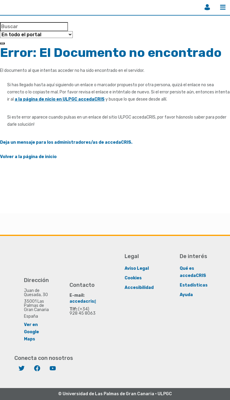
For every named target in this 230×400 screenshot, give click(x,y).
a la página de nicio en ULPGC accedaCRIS (60, 99)
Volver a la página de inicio (28, 156)
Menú (222, 7)
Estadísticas (194, 284)
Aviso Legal (137, 268)
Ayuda (186, 294)
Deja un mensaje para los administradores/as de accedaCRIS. (66, 142)
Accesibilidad (139, 287)
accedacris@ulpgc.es (92, 301)
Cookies (133, 277)
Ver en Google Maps (31, 331)
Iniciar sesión (207, 7)
